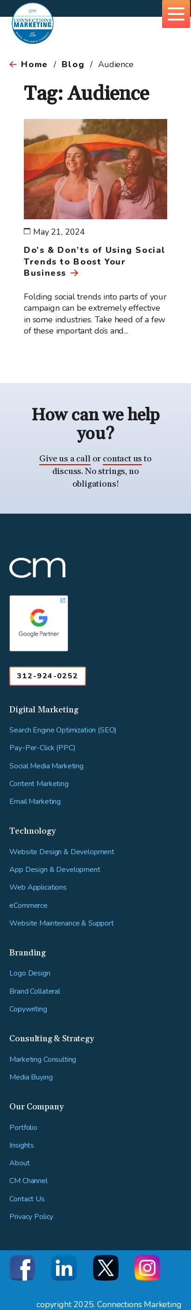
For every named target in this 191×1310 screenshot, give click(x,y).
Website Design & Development (61, 852)
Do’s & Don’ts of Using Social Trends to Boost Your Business (95, 261)
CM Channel (28, 1181)
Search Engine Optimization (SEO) (63, 730)
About (19, 1163)
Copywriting (28, 1009)
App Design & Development (54, 870)
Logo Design (29, 973)
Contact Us (26, 1199)
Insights (21, 1145)
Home (34, 64)
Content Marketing (38, 784)
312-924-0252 (47, 676)
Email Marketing (35, 802)
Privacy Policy (31, 1217)
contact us (122, 458)
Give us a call (64, 458)
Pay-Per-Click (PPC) (42, 748)
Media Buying (30, 1077)
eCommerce (28, 906)
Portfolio (23, 1128)
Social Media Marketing (46, 766)
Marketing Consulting (42, 1060)
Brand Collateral (34, 991)
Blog (73, 64)
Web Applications (37, 887)
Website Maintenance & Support (61, 923)
